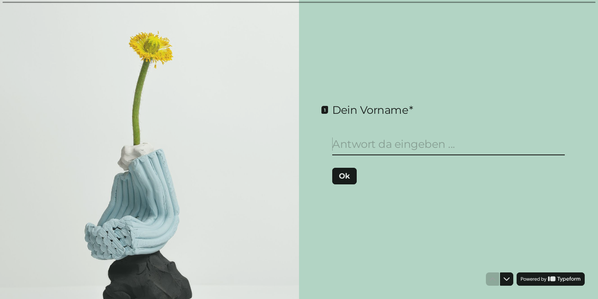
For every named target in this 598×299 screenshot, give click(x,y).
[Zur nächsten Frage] (506, 279)
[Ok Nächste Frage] (344, 175)
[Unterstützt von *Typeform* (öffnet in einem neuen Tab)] (551, 279)
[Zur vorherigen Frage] (492, 279)
